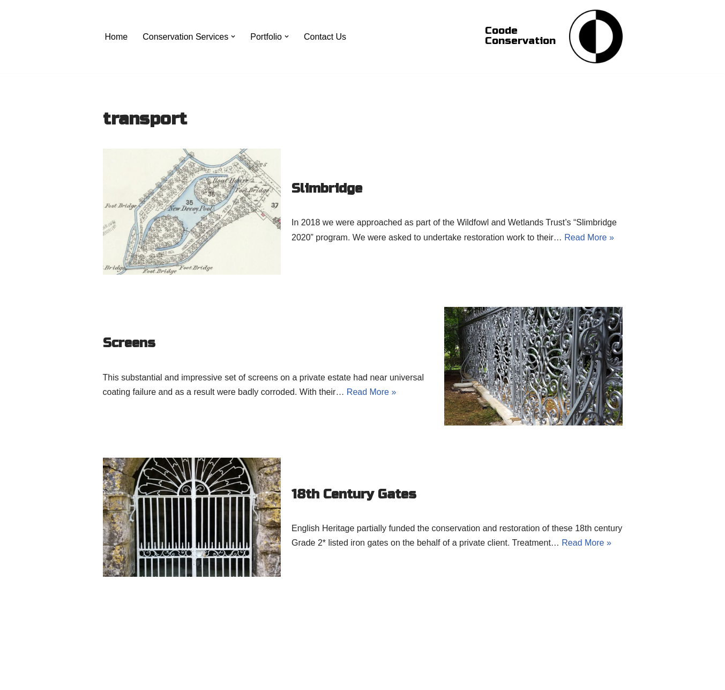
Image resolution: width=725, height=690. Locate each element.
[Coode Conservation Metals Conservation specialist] (596, 36)
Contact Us (325, 36)
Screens (129, 343)
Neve (113, 676)
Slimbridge (327, 188)
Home (116, 36)
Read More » (589, 237)
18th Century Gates (354, 494)
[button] (233, 36)
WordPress (198, 676)
